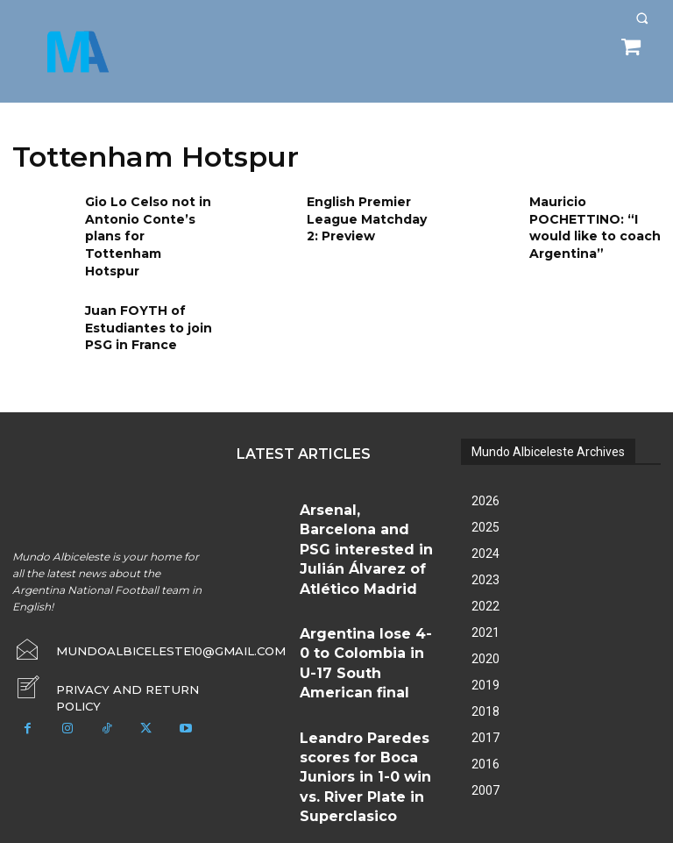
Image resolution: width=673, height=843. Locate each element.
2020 (485, 630)
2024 (485, 525)
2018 (485, 682)
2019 (485, 656)
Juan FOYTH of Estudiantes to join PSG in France (141, 296)
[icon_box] (112, 654)
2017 (485, 709)
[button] (642, 18)
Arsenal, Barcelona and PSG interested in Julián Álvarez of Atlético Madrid (366, 490)
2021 (485, 604)
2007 (485, 761)
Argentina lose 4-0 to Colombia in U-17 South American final (355, 553)
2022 (485, 577)
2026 (485, 472)
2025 (485, 498)
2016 (485, 735)
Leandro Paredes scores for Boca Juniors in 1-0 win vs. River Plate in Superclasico (366, 615)
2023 (485, 551)
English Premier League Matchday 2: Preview (366, 215)
